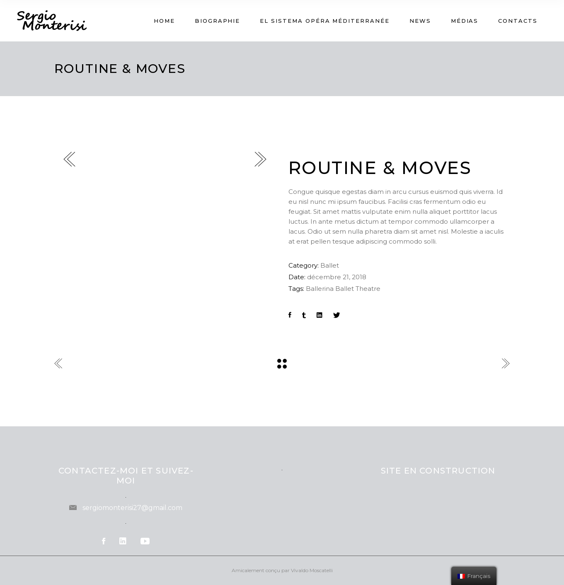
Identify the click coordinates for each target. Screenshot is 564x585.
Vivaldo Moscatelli (312, 570)
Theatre (368, 288)
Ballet (329, 265)
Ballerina (320, 288)
